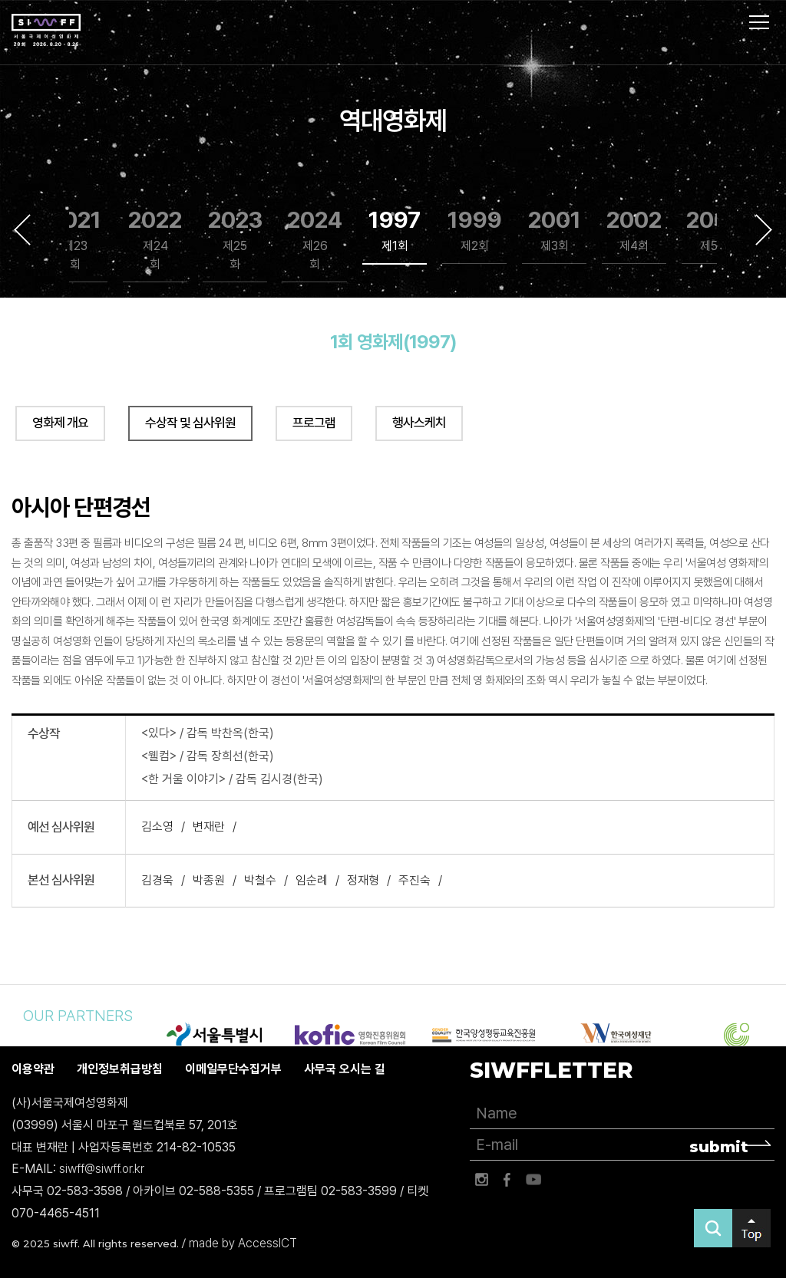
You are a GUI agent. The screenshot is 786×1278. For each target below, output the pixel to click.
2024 (314, 240)
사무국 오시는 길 (344, 1069)
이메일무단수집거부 (233, 1069)
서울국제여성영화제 (46, 30)
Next (763, 229)
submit (718, 1147)
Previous (22, 229)
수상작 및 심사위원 (190, 422)
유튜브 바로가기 (533, 1179)
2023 (235, 240)
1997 (394, 230)
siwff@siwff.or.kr (101, 1169)
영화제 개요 (60, 422)
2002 (634, 230)
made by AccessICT (243, 1243)
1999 (474, 230)
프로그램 (313, 422)
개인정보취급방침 (120, 1069)
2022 (155, 240)
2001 (554, 230)
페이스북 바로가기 (507, 1179)
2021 (75, 240)
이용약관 (33, 1069)
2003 (714, 230)
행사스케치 (419, 422)
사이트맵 (759, 22)
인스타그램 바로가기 (481, 1179)
